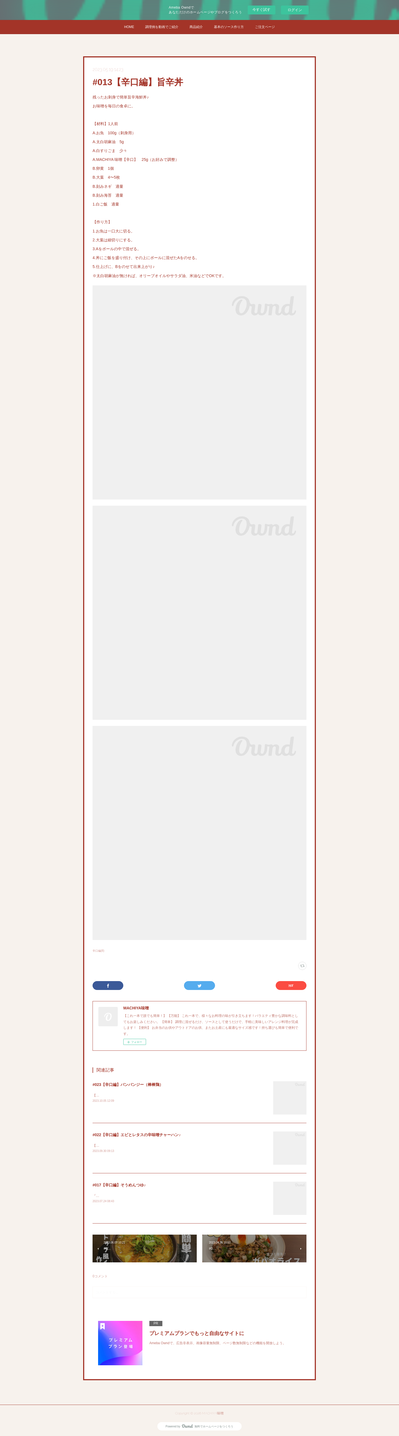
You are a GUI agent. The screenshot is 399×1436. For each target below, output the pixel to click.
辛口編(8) (98, 950)
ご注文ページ (265, 27)
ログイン (295, 10)
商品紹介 (196, 27)
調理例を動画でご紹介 (161, 27)
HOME (129, 27)
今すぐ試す (261, 9)
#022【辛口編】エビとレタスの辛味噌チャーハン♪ (137, 1135)
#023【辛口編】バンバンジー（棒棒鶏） (128, 1084)
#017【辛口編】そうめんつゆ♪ (119, 1185)
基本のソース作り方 (229, 27)
